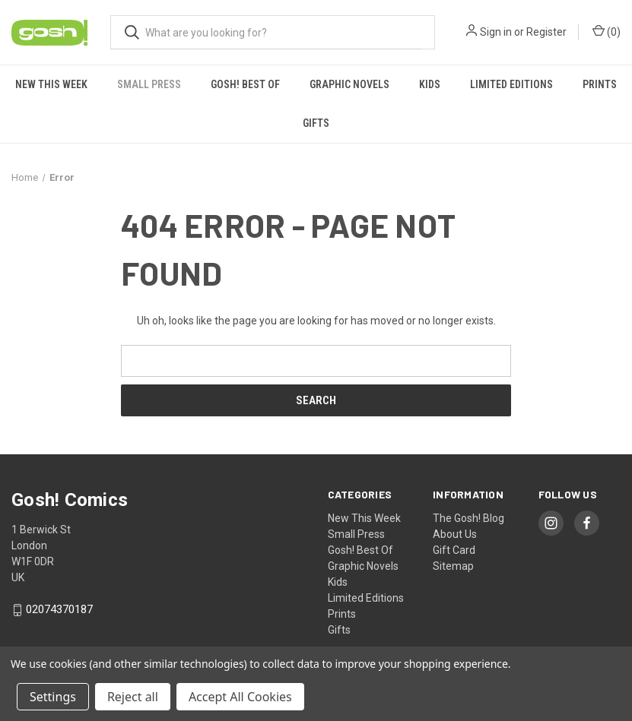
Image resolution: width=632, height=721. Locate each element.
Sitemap (453, 566)
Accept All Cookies (240, 696)
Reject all (132, 696)
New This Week (51, 84)
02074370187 (59, 610)
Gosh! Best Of (245, 84)
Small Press (149, 84)
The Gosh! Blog (468, 518)
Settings (53, 696)
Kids (429, 84)
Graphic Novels (349, 84)
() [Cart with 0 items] (606, 31)
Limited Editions (511, 84)
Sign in (496, 32)
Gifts (316, 123)
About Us (455, 534)
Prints (600, 84)
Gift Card (454, 550)
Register (546, 32)
